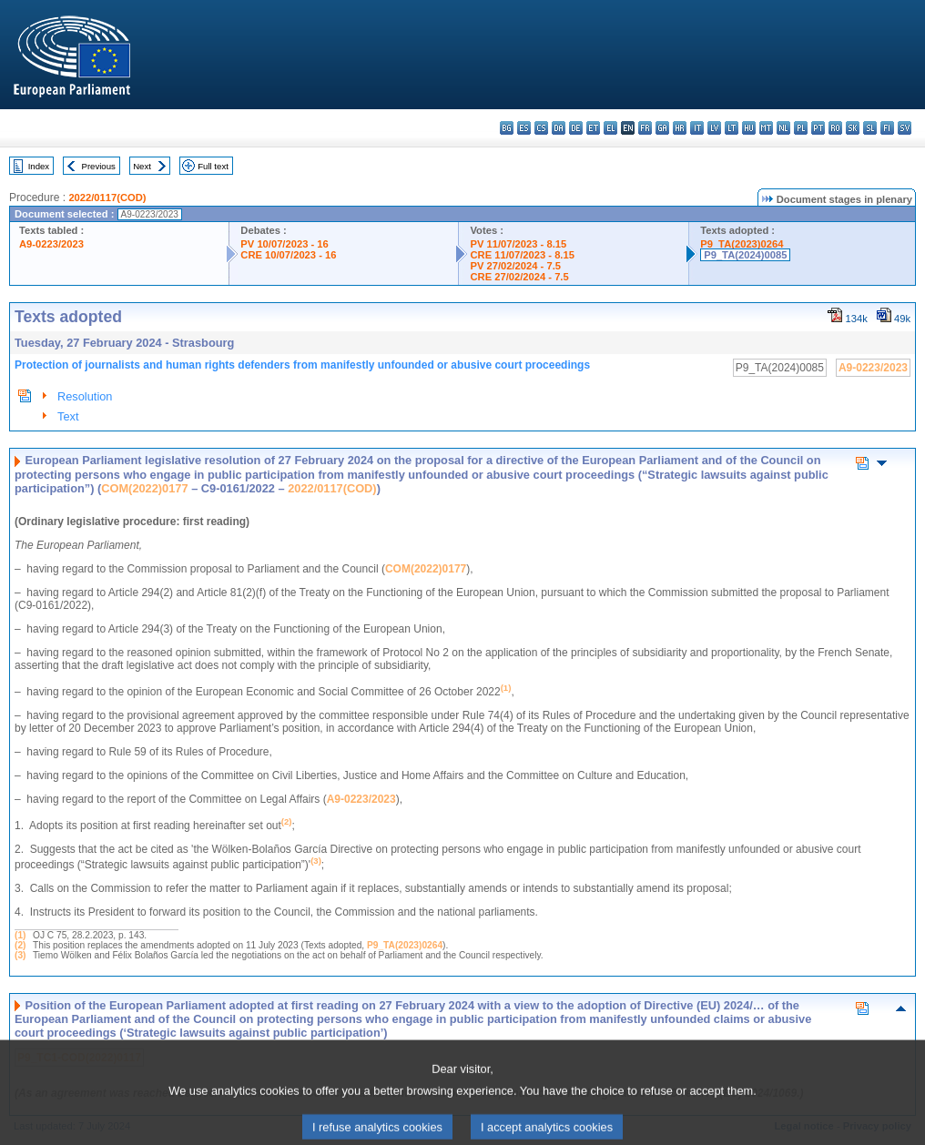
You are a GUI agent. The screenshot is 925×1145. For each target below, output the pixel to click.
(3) (20, 955)
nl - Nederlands (783, 128)
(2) (20, 945)
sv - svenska (904, 128)
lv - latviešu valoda (714, 128)
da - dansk (558, 128)
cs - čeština (541, 128)
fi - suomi (887, 128)
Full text (213, 166)
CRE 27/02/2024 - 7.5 (519, 276)
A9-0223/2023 (51, 243)
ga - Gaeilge (662, 128)
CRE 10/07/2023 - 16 (288, 254)
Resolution (84, 396)
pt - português (818, 128)
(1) (20, 935)
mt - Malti (766, 128)
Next (142, 166)
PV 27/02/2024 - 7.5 (515, 265)
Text (67, 416)
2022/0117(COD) (107, 197)
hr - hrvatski (679, 128)
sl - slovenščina (870, 128)
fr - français (645, 128)
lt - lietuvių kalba (731, 128)
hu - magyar (749, 128)
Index (38, 166)
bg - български (506, 128)
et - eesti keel (593, 128)
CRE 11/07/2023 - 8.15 (522, 254)
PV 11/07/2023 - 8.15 (518, 243)
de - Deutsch (576, 128)
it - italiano (697, 128)
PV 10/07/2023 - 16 (284, 243)
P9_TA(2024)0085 (745, 254)
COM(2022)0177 (144, 488)
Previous (99, 166)
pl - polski (801, 128)
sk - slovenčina (852, 128)
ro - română (835, 128)
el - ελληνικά (610, 128)
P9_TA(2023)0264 (741, 243)
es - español (524, 128)
